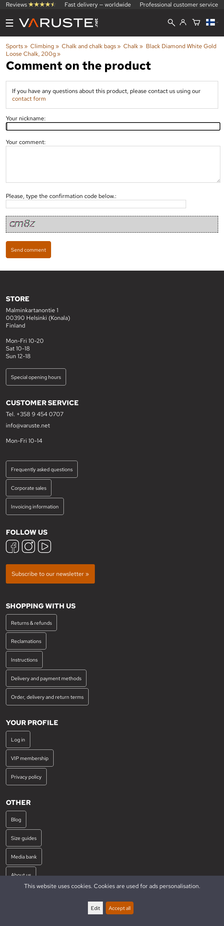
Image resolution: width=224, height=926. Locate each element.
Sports (17, 46)
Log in (18, 739)
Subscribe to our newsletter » (50, 574)
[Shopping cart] (196, 22)
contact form (29, 98)
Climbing (44, 46)
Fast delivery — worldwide (98, 4)
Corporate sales (28, 487)
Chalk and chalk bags (91, 46)
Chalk (133, 46)
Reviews (31, 4)
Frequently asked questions (42, 469)
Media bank (24, 856)
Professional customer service (179, 4)
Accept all (120, 907)
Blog (16, 819)
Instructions (24, 659)
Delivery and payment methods (46, 678)
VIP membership (30, 758)
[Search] (171, 23)
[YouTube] (44, 547)
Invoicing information (35, 506)
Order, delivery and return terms (47, 696)
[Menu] (9, 23)
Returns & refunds (31, 622)
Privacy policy (26, 776)
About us (21, 874)
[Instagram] (28, 547)
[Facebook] (12, 547)
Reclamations (26, 641)
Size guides (23, 837)
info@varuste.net (28, 425)
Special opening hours (36, 376)
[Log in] (182, 22)
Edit (95, 907)
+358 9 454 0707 (39, 414)
